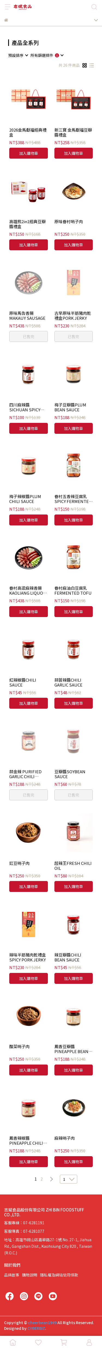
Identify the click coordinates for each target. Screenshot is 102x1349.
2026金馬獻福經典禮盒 (28, 132)
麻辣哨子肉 (64, 1138)
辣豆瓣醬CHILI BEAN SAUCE (67, 957)
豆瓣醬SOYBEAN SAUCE (69, 774)
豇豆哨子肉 (19, 863)
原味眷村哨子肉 (68, 221)
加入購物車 (28, 153)
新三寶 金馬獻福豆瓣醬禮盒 (73, 132)
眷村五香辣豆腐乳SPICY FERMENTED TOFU (73, 499)
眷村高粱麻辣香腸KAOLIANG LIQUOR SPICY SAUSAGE (27, 590)
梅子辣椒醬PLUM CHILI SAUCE (25, 499)
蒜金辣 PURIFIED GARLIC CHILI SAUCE (25, 774)
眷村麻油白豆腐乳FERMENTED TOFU (73, 590)
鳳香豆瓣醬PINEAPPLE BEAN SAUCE (71, 1049)
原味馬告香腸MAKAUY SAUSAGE (27, 316)
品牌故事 (11, 1275)
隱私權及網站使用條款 (59, 1275)
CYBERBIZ (36, 1328)
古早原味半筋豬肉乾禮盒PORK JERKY (72, 316)
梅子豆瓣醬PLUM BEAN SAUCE (70, 407)
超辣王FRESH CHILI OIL (73, 866)
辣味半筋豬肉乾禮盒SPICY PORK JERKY (27, 957)
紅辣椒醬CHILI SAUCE (22, 682)
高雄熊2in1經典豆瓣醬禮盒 (27, 224)
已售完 (28, 336)
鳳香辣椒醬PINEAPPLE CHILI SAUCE (26, 1141)
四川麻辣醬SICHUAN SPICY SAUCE (24, 407)
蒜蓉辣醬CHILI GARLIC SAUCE (68, 682)
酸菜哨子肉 (19, 1046)
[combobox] (18, 55)
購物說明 (29, 1275)
